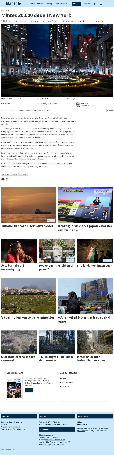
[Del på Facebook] (107, 110)
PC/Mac (46, 380)
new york (23, 174)
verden (14, 174)
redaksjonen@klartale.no (56, 424)
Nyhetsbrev (64, 386)
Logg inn (86, 3)
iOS (26, 383)
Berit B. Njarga (15, 422)
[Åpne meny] (101, 4)
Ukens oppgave (60, 3)
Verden (40, 3)
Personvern (82, 424)
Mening (48, 3)
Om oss (4, 424)
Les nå (29, 390)
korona (5, 174)
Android (34, 383)
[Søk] (95, 3)
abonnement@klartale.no (55, 440)
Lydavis (63, 378)
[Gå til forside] (13, 4)
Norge (32, 3)
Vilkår (79, 422)
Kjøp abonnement (46, 435)
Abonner (76, 3)
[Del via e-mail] (111, 110)
